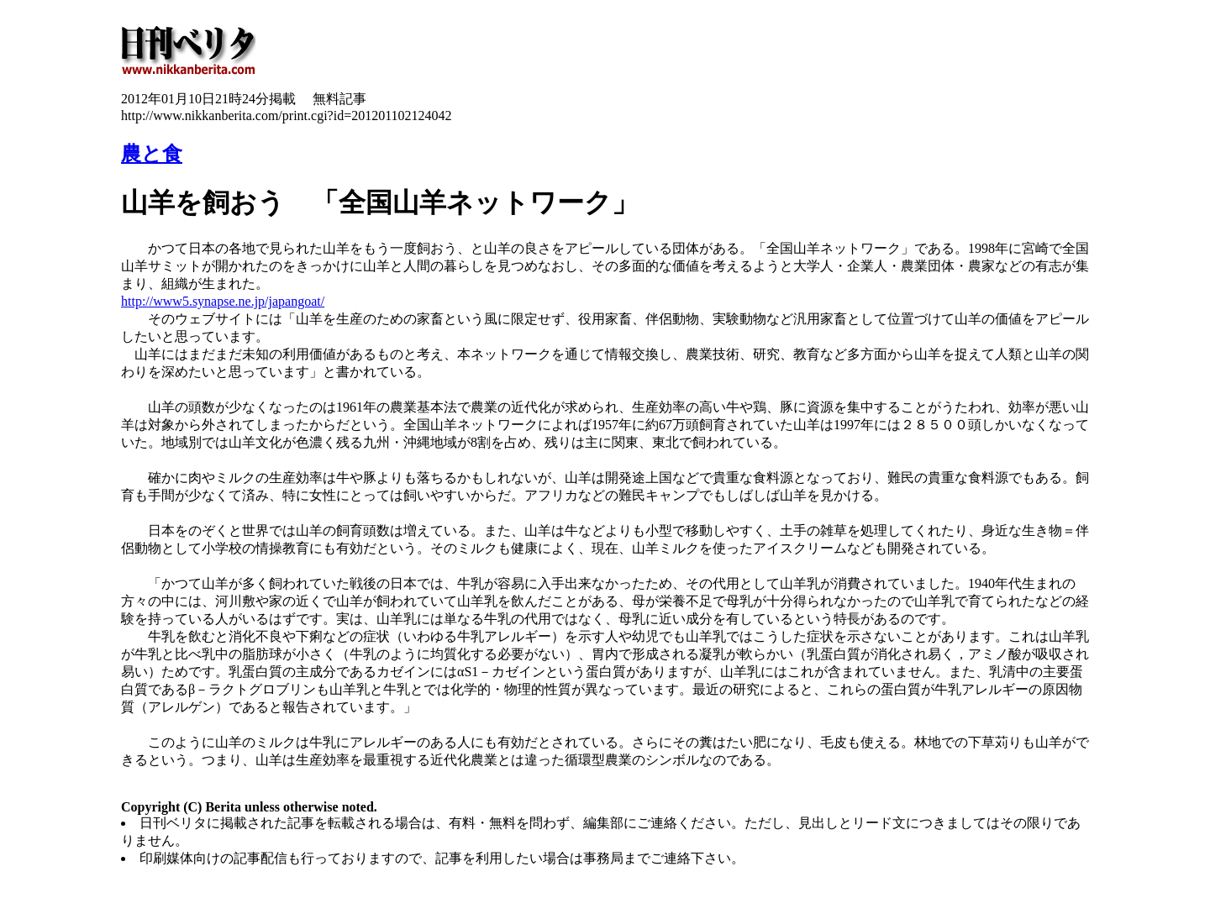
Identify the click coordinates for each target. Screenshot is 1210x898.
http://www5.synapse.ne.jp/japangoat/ (222, 301)
